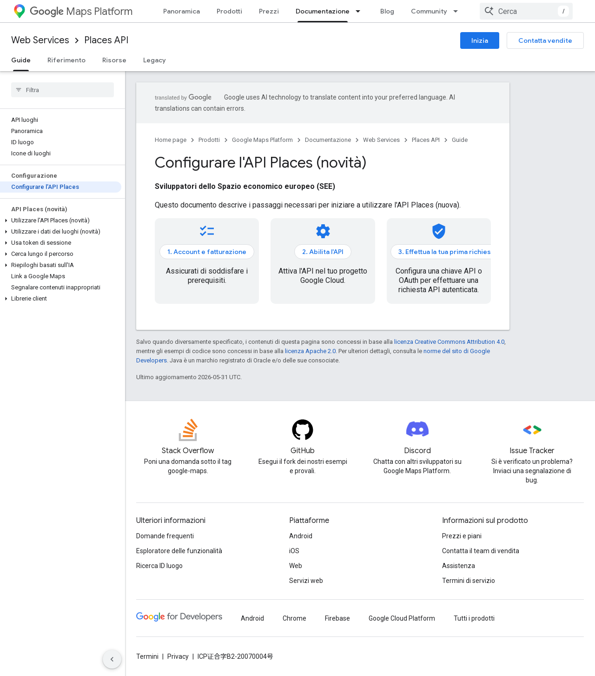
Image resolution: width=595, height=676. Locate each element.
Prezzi (269, 11)
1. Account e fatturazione (206, 252)
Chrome (294, 618)
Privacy (178, 656)
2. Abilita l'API (323, 252)
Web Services (40, 40)
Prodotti (229, 11)
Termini (147, 656)
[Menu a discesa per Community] (458, 11)
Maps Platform (81, 11)
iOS (294, 551)
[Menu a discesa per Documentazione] (361, 11)
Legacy (154, 60)
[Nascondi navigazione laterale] (112, 659)
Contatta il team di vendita (480, 551)
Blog (387, 11)
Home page (170, 139)
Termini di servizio (468, 580)
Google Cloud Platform (402, 618)
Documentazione (328, 139)
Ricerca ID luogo (159, 565)
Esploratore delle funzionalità (179, 551)
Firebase (337, 618)
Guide (460, 139)
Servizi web (306, 580)
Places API (106, 40)
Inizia (479, 40)
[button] (60, 220)
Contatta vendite (545, 40)
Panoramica (181, 11)
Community (429, 11)
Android (300, 536)
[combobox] (526, 11)
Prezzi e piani (462, 536)
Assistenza (458, 565)
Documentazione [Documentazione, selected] (323, 11)
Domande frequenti (165, 536)
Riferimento (66, 60)
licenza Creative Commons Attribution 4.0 (449, 341)
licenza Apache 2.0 (310, 351)
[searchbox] (62, 89)
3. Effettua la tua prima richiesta (447, 252)
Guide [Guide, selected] (21, 60)
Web (295, 565)
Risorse (114, 60)
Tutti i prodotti (474, 618)
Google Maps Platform (262, 139)
